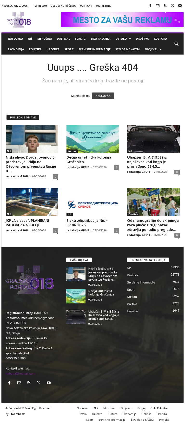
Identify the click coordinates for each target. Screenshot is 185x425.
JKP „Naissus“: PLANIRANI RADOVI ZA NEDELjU (27, 222)
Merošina (44, 38)
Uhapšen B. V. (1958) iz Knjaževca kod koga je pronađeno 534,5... (147, 162)
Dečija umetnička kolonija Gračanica (88, 159)
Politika (35, 49)
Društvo (142, 38)
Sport (69, 49)
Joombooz (18, 414)
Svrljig (80, 38)
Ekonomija (16, 49)
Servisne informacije (95, 49)
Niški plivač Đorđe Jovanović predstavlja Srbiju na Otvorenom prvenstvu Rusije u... (31, 164)
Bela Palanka (101, 38)
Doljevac (63, 38)
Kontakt (85, 5)
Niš (30, 38)
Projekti (153, 49)
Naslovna (15, 38)
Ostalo (123, 38)
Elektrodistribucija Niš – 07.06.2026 (87, 222)
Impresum (40, 5)
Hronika (52, 49)
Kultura (160, 38)
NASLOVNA (103, 95)
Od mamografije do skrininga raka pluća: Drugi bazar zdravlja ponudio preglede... (153, 225)
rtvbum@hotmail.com (20, 373)
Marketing (103, 5)
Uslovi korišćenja (63, 5)
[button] (176, 44)
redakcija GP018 (17, 176)
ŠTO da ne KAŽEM (127, 49)
